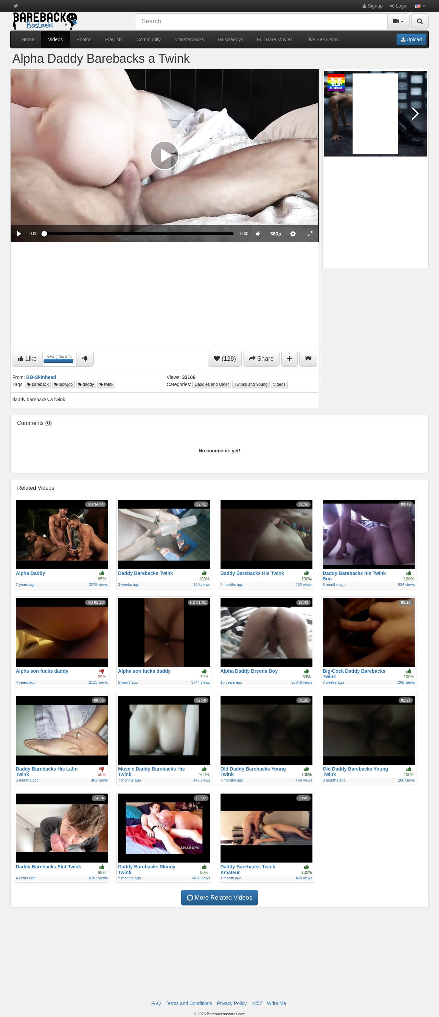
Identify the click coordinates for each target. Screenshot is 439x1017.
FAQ (156, 1003)
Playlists (114, 39)
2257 (256, 1003)
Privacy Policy (232, 1003)
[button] (420, 6)
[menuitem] (275, 233)
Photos (84, 39)
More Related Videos (219, 897)
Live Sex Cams (322, 39)
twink (106, 384)
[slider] (138, 233)
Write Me (276, 1003)
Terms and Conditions (189, 1003)
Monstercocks (189, 39)
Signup (372, 6)
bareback (38, 384)
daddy (86, 384)
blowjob (63, 384)
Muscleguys (230, 39)
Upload (411, 39)
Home (28, 39)
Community (149, 39)
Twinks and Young (251, 384)
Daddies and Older (211, 384)
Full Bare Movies (275, 39)
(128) (225, 358)
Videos (55, 39)
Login (398, 6)
